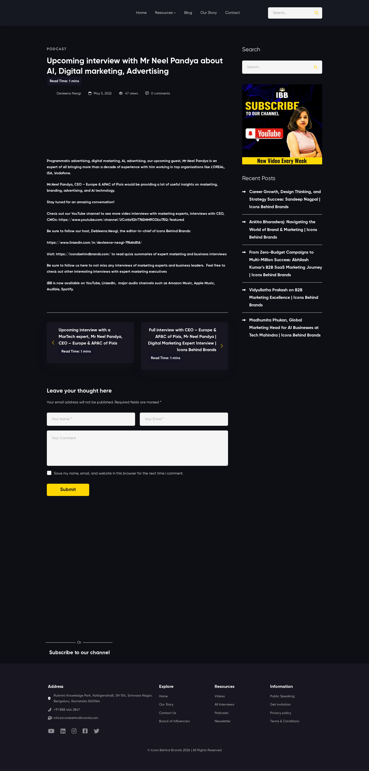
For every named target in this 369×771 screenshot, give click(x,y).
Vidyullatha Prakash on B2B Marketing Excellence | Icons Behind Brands (283, 297)
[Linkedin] (62, 731)
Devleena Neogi (64, 93)
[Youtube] (51, 731)
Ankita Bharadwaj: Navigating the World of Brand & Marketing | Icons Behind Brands (283, 229)
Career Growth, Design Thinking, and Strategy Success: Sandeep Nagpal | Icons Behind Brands (285, 199)
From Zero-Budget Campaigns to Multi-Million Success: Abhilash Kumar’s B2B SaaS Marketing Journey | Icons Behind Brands (285, 263)
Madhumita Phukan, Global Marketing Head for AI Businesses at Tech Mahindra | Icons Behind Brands (285, 327)
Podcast (57, 49)
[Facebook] (85, 731)
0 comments (157, 93)
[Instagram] (74, 731)
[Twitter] (96, 731)
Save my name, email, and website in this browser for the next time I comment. (118, 473)
